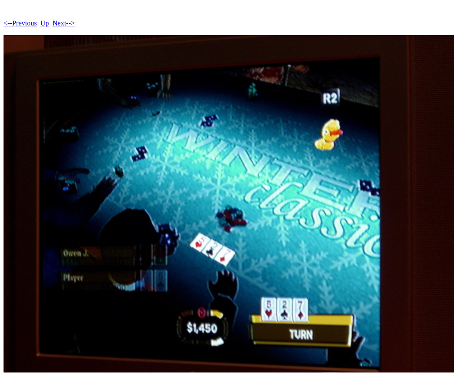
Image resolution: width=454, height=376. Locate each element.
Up (44, 23)
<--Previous (20, 23)
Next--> (63, 23)
